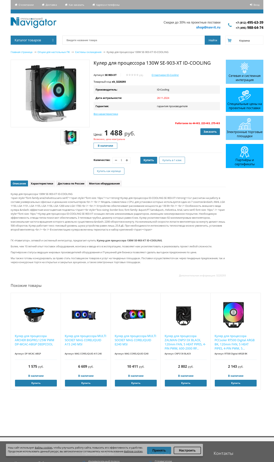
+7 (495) (249, 28)
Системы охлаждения (88, 52)
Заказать (210, 131)
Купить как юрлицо (109, 171)
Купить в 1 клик (172, 160)
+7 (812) (249, 23)
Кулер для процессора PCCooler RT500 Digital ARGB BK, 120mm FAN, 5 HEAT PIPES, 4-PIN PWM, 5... (235, 342)
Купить (149, 160)
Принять (159, 450)
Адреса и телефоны (108, 5)
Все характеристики (106, 114)
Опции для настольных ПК (54, 52)
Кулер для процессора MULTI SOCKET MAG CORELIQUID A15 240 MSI (85, 340)
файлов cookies (133, 451)
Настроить (187, 450)
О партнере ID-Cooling (165, 75)
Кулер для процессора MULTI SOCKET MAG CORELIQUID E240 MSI (135, 340)
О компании (26, 5)
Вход (256, 5)
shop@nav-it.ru (208, 27)
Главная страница (21, 52)
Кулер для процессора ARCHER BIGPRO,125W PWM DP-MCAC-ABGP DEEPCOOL (34, 340)
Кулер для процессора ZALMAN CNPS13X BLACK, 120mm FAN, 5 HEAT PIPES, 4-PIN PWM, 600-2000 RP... (185, 342)
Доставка (51, 5)
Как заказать (76, 5)
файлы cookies (43, 447)
